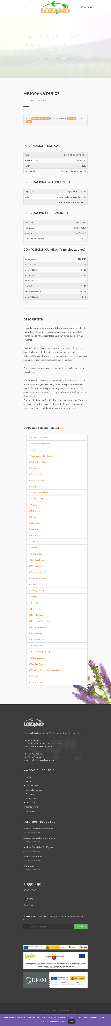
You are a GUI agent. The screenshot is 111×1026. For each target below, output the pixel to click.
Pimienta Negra (37, 627)
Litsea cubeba (36, 560)
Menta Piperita (37, 578)
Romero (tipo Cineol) (39, 651)
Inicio (34, 58)
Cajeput (33, 486)
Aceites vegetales (32, 856)
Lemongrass (35, 553)
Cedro (33, 505)
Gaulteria (34, 523)
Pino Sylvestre (36, 639)
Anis (32, 449)
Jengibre (34, 541)
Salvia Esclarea (36, 658)
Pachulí (33, 602)
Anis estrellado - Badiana (41, 456)
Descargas (30, 811)
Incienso (34, 535)
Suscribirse (81, 926)
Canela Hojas (36, 498)
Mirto (32, 584)
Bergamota (35, 474)
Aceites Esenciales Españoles (38, 829)
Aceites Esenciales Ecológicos (38, 847)
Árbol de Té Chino (38, 462)
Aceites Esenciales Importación (68, 58)
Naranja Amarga (37, 590)
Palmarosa (34, 609)
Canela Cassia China (39, 492)
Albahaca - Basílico (38, 437)
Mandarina (35, 566)
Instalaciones (32, 785)
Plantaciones (32, 798)
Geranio (33, 529)
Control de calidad (34, 790)
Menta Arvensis (37, 572)
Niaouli (33, 596)
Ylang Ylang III (36, 682)
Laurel (33, 547)
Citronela (34, 511)
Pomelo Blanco (37, 645)
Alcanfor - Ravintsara (39, 443)
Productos (45, 58)
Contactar (30, 802)
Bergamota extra (37, 480)
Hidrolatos (28, 866)
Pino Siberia (35, 633)
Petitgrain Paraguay (39, 621)
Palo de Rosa (36, 615)
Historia (29, 781)
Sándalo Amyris (37, 664)
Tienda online (32, 806)
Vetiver (33, 676)
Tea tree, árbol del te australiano (45, 670)
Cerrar (71, 1022)
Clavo (32, 517)
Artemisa (34, 468)
